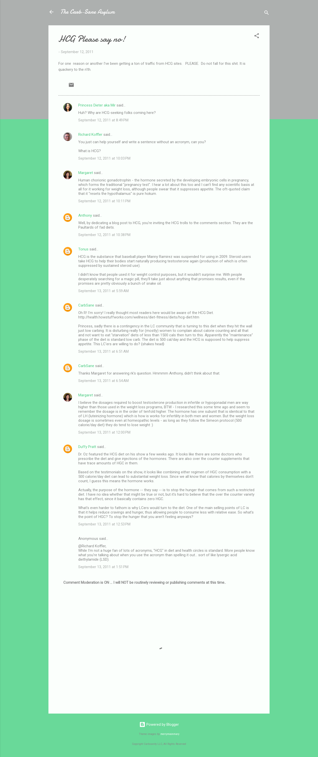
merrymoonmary (169, 734)
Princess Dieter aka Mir (97, 105)
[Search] (267, 13)
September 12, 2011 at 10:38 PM (104, 235)
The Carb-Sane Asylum (87, 12)
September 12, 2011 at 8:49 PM (103, 120)
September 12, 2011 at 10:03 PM (104, 158)
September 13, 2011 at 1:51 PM (103, 567)
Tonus (83, 249)
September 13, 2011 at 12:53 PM (104, 524)
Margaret (85, 173)
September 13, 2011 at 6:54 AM (103, 380)
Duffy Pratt (87, 447)
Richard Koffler (90, 134)
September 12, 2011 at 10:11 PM (104, 201)
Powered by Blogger (159, 724)
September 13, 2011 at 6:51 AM (103, 351)
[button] (257, 36)
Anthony (85, 215)
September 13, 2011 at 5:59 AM (103, 291)
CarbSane (86, 305)
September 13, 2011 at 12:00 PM (104, 432)
